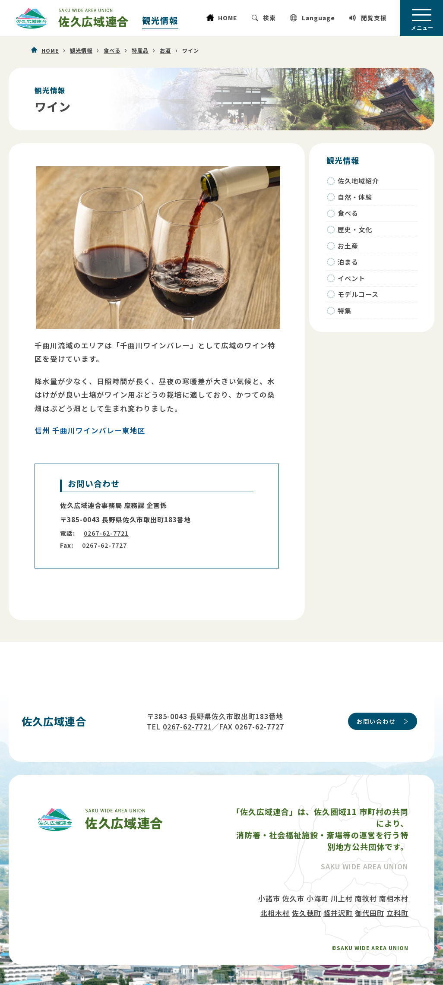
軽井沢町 (338, 913)
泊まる (348, 261)
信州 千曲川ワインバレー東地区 (90, 430)
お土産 (348, 245)
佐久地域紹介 (358, 180)
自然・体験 (355, 197)
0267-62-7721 (106, 533)
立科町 (397, 913)
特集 (344, 310)
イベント (351, 278)
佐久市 (293, 898)
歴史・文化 (355, 229)
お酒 (165, 50)
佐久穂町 (306, 913)
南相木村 (393, 898)
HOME (227, 17)
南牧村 (366, 898)
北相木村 (275, 913)
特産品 (140, 50)
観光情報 (160, 20)
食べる (112, 50)
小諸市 (269, 898)
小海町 (318, 898)
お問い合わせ (376, 721)
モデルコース (358, 294)
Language (318, 17)
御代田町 (369, 913)
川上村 (342, 898)
